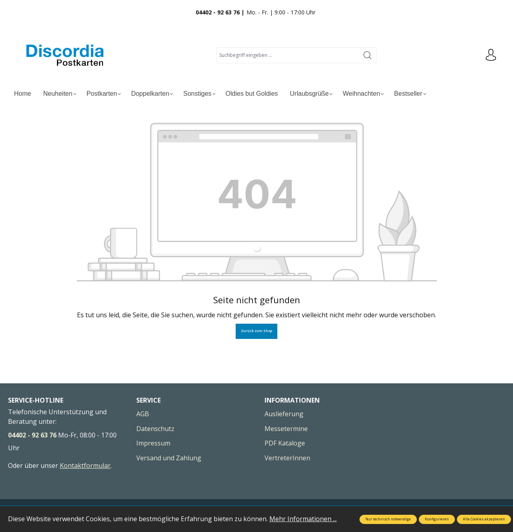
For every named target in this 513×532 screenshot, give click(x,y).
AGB (142, 413)
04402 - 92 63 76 (32, 435)
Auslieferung (284, 413)
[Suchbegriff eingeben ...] (287, 55)
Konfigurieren (437, 519)
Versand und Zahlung (168, 457)
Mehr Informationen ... (303, 518)
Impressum (153, 443)
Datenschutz (155, 428)
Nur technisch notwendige (388, 519)
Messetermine (286, 428)
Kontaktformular (85, 465)
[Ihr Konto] (491, 55)
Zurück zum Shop (256, 330)
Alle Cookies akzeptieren (484, 519)
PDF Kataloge (285, 443)
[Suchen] (368, 55)
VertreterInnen (287, 457)
